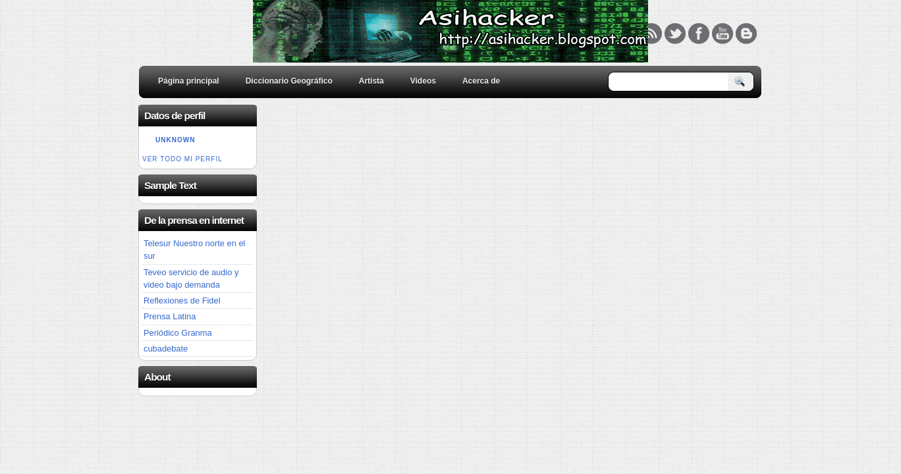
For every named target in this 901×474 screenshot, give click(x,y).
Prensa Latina (170, 316)
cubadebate (166, 349)
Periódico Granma (178, 333)
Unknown (175, 140)
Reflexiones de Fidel (182, 300)
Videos (423, 81)
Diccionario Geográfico (289, 81)
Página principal (188, 81)
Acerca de (481, 81)
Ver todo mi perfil (182, 159)
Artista (371, 81)
